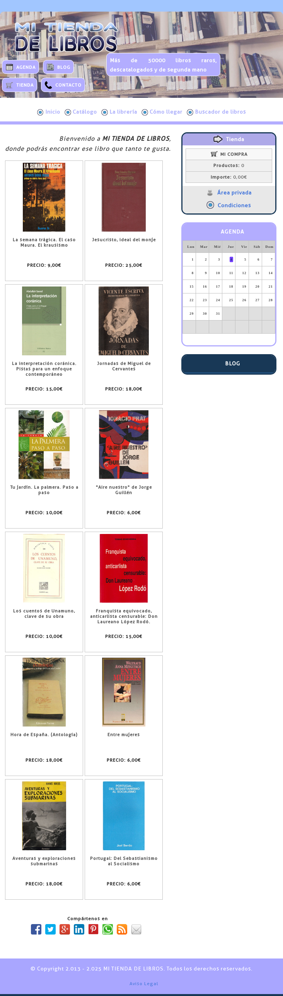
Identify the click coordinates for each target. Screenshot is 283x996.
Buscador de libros (216, 112)
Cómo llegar (162, 112)
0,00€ (229, 177)
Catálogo (81, 112)
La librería (119, 112)
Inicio (48, 112)
